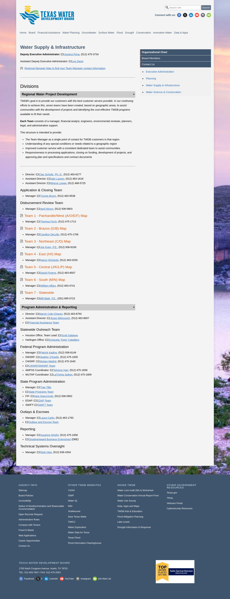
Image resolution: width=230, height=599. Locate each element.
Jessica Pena (72, 54)
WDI (70, 506)
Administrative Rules (29, 519)
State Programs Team (41, 391)
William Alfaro (48, 285)
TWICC (71, 521)
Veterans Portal (175, 503)
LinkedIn (191, 15)
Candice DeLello (49, 234)
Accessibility (25, 500)
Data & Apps (181, 32)
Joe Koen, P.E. (48, 247)
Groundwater (89, 32)
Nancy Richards (49, 260)
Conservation (143, 32)
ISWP (71, 495)
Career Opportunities (29, 540)
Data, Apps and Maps (128, 506)
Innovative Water (162, 32)
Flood (120, 32)
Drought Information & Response (134, 527)
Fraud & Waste (26, 530)
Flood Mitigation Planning (130, 516)
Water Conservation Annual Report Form (138, 495)
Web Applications (27, 535)
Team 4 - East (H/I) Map (42, 254)
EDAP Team (44, 400)
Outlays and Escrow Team (44, 422)
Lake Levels (123, 521)
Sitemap (23, 490)
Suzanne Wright (49, 435)
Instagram (203, 15)
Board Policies (26, 495)
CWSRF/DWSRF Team (42, 365)
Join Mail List (209, 15)
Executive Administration (160, 71)
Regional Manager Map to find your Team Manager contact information (64, 68)
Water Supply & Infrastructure (163, 85)
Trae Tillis (45, 387)
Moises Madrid (48, 361)
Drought (129, 32)
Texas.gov (172, 492)
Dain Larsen (57, 178)
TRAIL (170, 498)
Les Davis (77, 61)
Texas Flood (74, 537)
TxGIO (71, 490)
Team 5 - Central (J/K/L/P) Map (48, 267)
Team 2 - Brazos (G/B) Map (45, 228)
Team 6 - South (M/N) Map (44, 280)
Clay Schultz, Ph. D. (50, 174)
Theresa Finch (48, 221)
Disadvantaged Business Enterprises (50, 439)
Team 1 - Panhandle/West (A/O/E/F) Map (55, 216)
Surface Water (106, 32)
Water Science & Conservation (163, 92)
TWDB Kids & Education (129, 511)
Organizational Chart (154, 52)
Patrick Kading (48, 352)
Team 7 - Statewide (39, 292)
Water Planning (71, 32)
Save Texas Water (77, 516)
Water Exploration (77, 527)
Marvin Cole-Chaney (51, 313)
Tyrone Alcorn (48, 195)
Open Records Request (31, 514)
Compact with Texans (29, 525)
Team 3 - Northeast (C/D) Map (47, 241)
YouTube (197, 15)
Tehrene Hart (60, 370)
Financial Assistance (49, 32)
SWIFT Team (45, 404)
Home (23, 32)
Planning (151, 78)
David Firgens (48, 272)
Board (32, 32)
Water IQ (72, 500)
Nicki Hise (46, 452)
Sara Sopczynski (43, 396)
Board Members (151, 58)
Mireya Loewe (58, 183)
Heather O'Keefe (49, 357)
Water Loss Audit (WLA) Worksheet (135, 490)
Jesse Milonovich (60, 318)
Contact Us (148, 64)
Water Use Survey (126, 500)
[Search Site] (183, 7)
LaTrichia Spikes (62, 374)
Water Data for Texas (78, 532)
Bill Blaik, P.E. (48, 298)
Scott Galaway (69, 335)
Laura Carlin (47, 417)
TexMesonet (74, 511)
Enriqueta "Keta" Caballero (64, 339)
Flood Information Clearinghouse (84, 543)
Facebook (179, 15)
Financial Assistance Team (44, 322)
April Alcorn (46, 208)
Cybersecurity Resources (179, 508)
